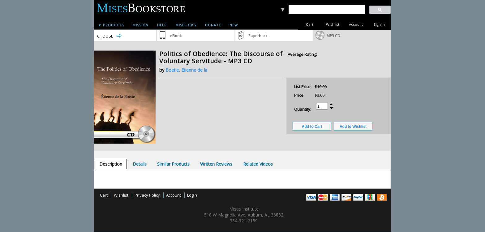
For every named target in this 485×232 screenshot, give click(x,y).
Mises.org (185, 25)
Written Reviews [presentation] (216, 164)
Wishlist (332, 24)
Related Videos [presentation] (258, 164)
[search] (326, 9)
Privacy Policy (147, 195)
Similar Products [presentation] (173, 164)
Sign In (379, 24)
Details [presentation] (140, 164)
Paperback (257, 35)
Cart (309, 24)
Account (356, 24)
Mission (140, 25)
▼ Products (111, 25)
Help (162, 25)
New (234, 25)
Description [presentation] (110, 164)
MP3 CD (333, 35)
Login (192, 195)
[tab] (111, 164)
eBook (176, 35)
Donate (213, 25)
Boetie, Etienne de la (186, 70)
